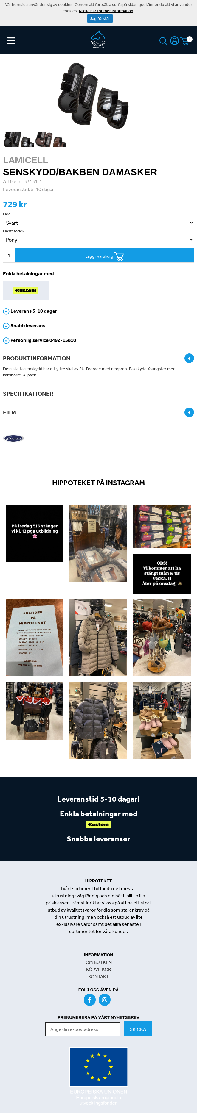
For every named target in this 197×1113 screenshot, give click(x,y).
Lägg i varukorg (104, 256)
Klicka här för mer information (106, 10)
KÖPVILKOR (98, 969)
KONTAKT (98, 976)
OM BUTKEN (99, 962)
